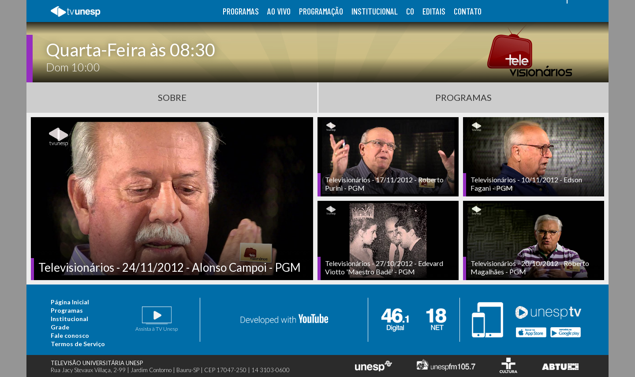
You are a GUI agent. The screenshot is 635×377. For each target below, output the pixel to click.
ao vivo (279, 11)
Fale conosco (70, 335)
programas (241, 11)
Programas (463, 97)
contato (468, 11)
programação (321, 11)
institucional (374, 11)
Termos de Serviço (78, 343)
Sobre (172, 97)
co (410, 11)
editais (433, 11)
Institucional (69, 318)
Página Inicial (70, 302)
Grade (60, 327)
